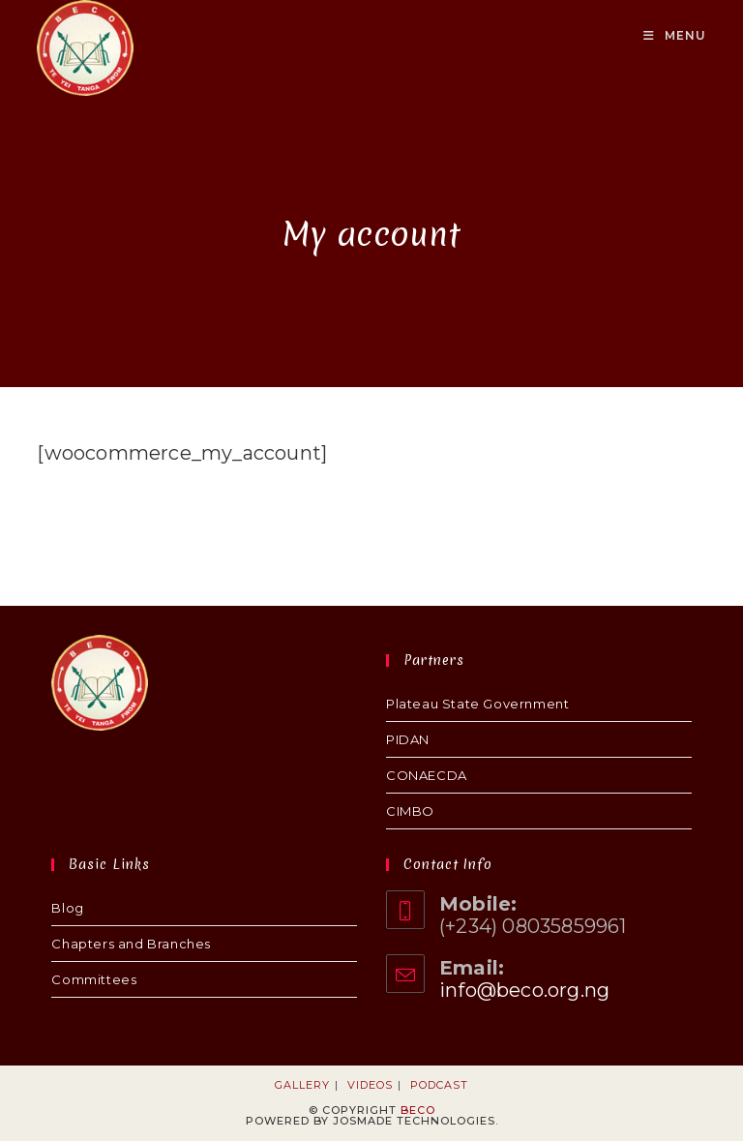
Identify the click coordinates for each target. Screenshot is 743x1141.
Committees (93, 979)
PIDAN (408, 739)
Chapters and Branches (131, 943)
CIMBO (410, 811)
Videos (370, 1085)
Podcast (439, 1085)
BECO (418, 1110)
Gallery (302, 1085)
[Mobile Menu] (674, 35)
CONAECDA (426, 775)
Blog (67, 908)
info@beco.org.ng (524, 990)
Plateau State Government (477, 703)
